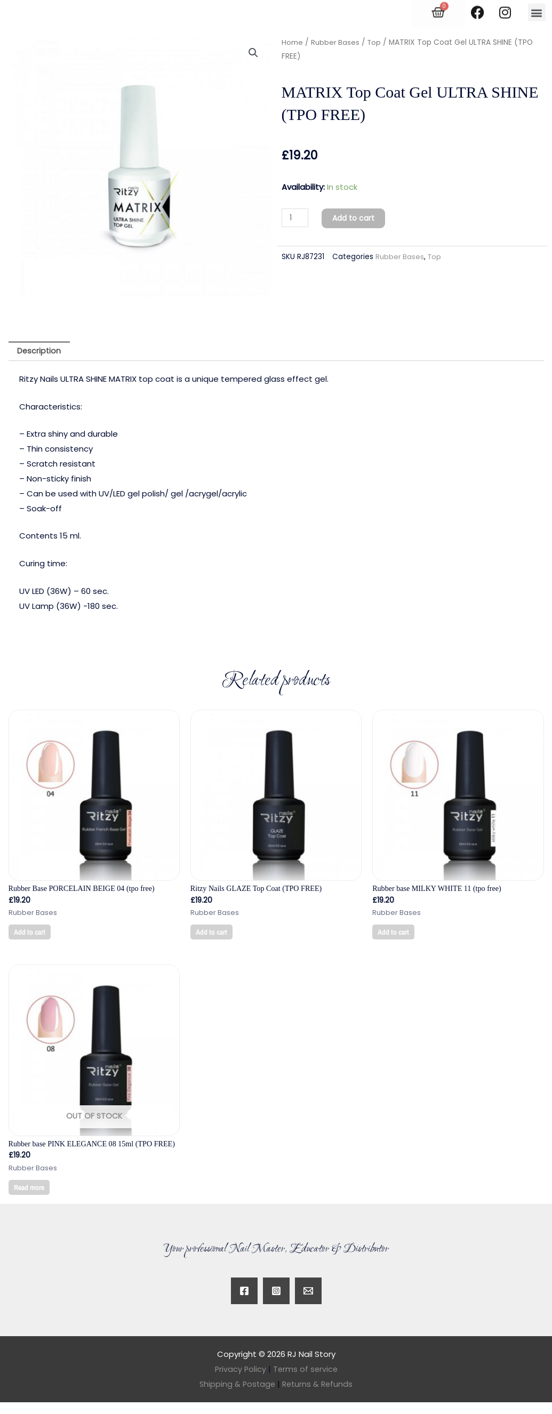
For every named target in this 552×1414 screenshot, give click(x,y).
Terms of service (306, 1380)
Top (376, 42)
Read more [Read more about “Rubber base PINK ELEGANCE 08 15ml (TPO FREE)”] (31, 1197)
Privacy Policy (239, 1380)
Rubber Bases (336, 42)
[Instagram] (276, 1302)
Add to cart (357, 217)
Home (292, 42)
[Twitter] (308, 1302)
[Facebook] (244, 1302)
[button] (253, 53)
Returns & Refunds (318, 1395)
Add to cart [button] (31, 933)
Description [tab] (40, 351)
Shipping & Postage (239, 1395)
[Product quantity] (296, 217)
